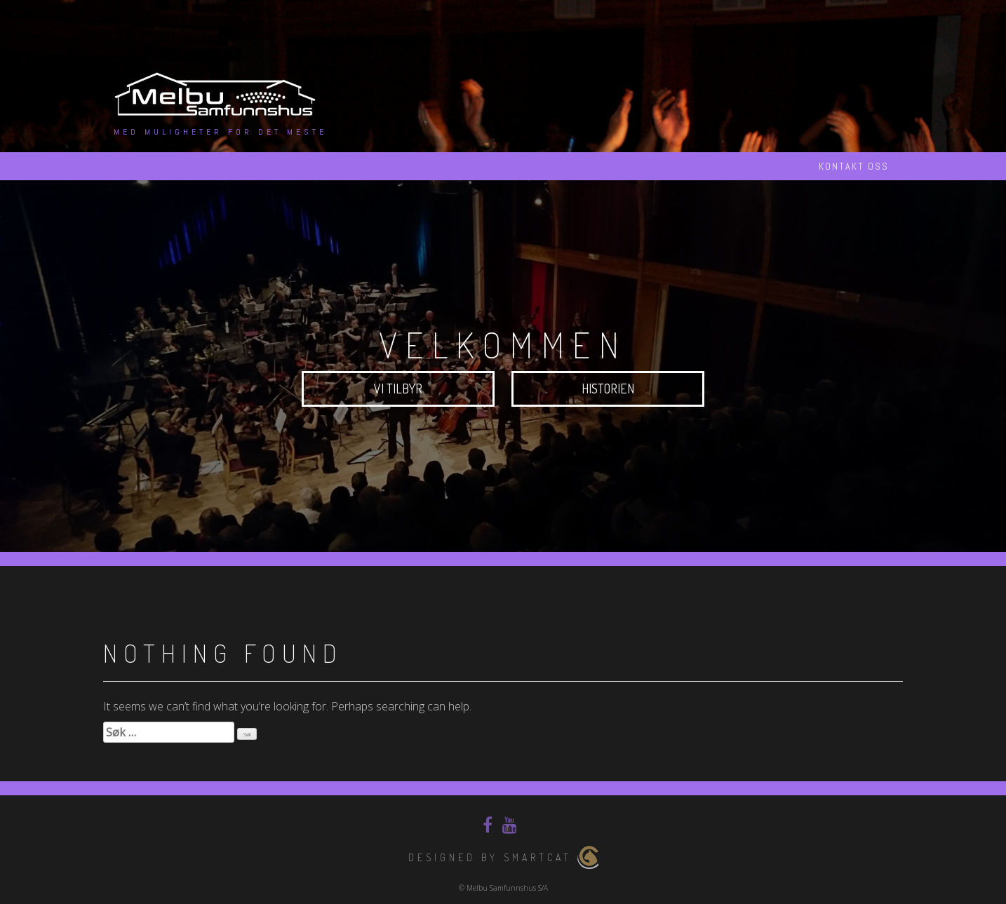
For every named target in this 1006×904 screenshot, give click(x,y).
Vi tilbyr (398, 388)
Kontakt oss (854, 166)
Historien (608, 388)
